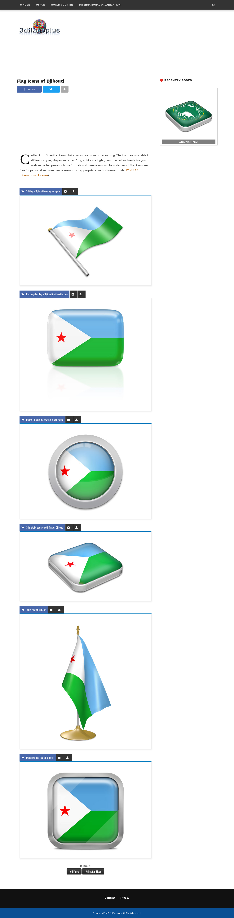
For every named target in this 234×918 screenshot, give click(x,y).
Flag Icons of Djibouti (40, 81)
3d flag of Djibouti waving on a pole (40, 191)
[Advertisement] (146, 44)
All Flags (74, 871)
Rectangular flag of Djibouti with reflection (44, 294)
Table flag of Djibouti (33, 610)
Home (25, 4)
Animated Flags (93, 871)
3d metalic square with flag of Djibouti (42, 527)
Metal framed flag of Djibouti (37, 757)
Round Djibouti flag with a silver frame (42, 420)
